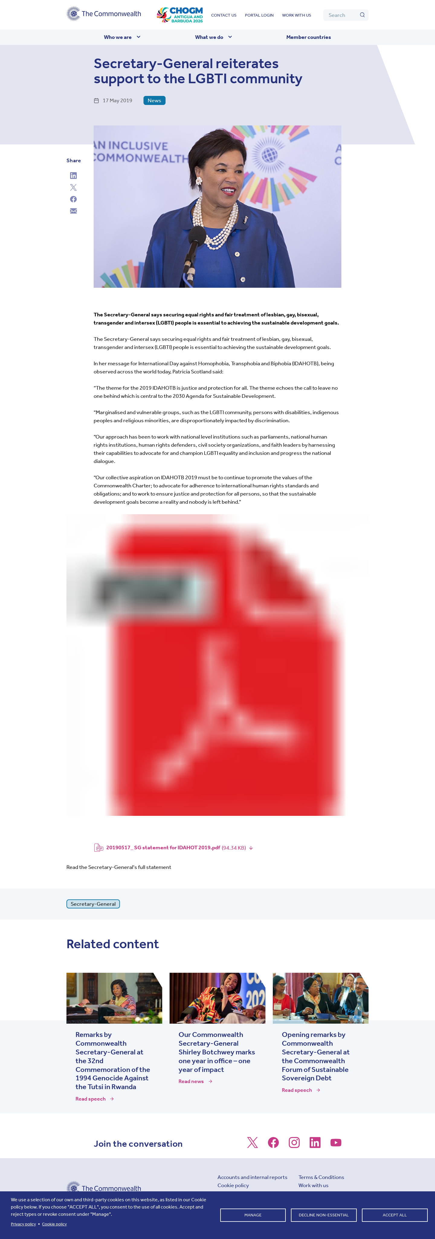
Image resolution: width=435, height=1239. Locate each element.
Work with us (296, 15)
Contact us (224, 15)
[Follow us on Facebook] (273, 1145)
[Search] (346, 15)
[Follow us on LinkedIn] (315, 1145)
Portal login (259, 15)
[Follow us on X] (252, 1145)
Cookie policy (233, 1185)
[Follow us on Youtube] (335, 1145)
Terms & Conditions (321, 1177)
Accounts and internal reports (253, 1177)
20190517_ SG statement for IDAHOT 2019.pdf (163, 847)
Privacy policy (23, 1224)
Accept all (395, 1215)
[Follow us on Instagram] (294, 1145)
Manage (253, 1215)
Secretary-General (93, 904)
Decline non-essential (324, 1215)
